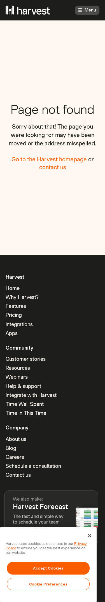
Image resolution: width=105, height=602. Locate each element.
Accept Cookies (48, 568)
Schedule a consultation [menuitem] (33, 466)
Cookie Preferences (48, 584)
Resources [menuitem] (18, 368)
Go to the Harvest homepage (49, 159)
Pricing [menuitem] (14, 315)
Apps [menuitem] (12, 333)
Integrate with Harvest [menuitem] (31, 395)
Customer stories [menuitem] (26, 359)
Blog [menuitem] (11, 448)
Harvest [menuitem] (15, 277)
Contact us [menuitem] (18, 475)
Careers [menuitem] (15, 457)
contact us (52, 167)
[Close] (89, 535)
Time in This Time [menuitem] (26, 413)
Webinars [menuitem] (17, 377)
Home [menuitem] (13, 288)
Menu (87, 10)
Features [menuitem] (16, 306)
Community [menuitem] (19, 348)
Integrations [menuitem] (19, 324)
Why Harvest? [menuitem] (22, 297)
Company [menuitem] (17, 428)
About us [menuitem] (16, 439)
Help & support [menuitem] (23, 386)
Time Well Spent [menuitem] (25, 404)
